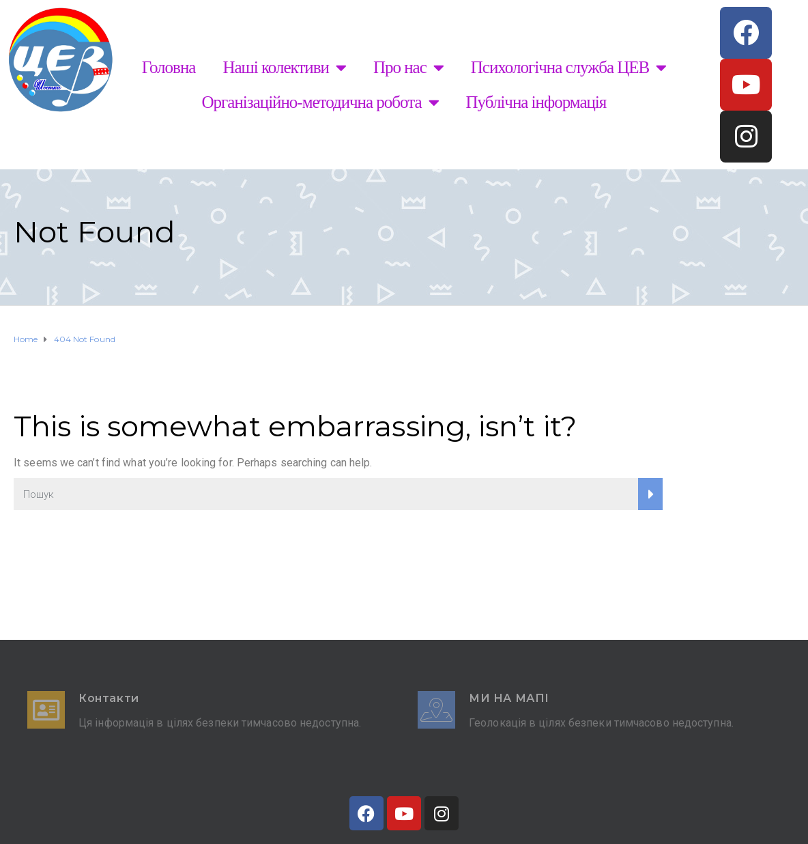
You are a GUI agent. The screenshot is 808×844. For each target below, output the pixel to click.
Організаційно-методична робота (320, 102)
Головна (169, 67)
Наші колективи (284, 67)
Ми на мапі (509, 698)
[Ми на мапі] (436, 710)
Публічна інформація (536, 102)
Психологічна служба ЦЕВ (568, 67)
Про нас (408, 67)
